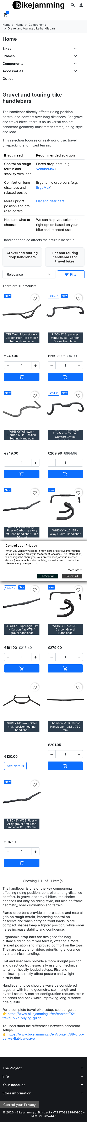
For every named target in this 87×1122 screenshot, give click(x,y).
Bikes (6, 48)
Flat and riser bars (50, 201)
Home (9, 39)
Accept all (47, 576)
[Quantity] (22, 365)
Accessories (12, 71)
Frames (8, 56)
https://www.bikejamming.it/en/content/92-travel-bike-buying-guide (38, 1016)
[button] (73, 5)
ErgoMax (43, 187)
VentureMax (45, 169)
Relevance (29, 274)
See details (15, 766)
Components (12, 63)
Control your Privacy (19, 1105)
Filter (71, 274)
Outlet (7, 78)
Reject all (72, 576)
